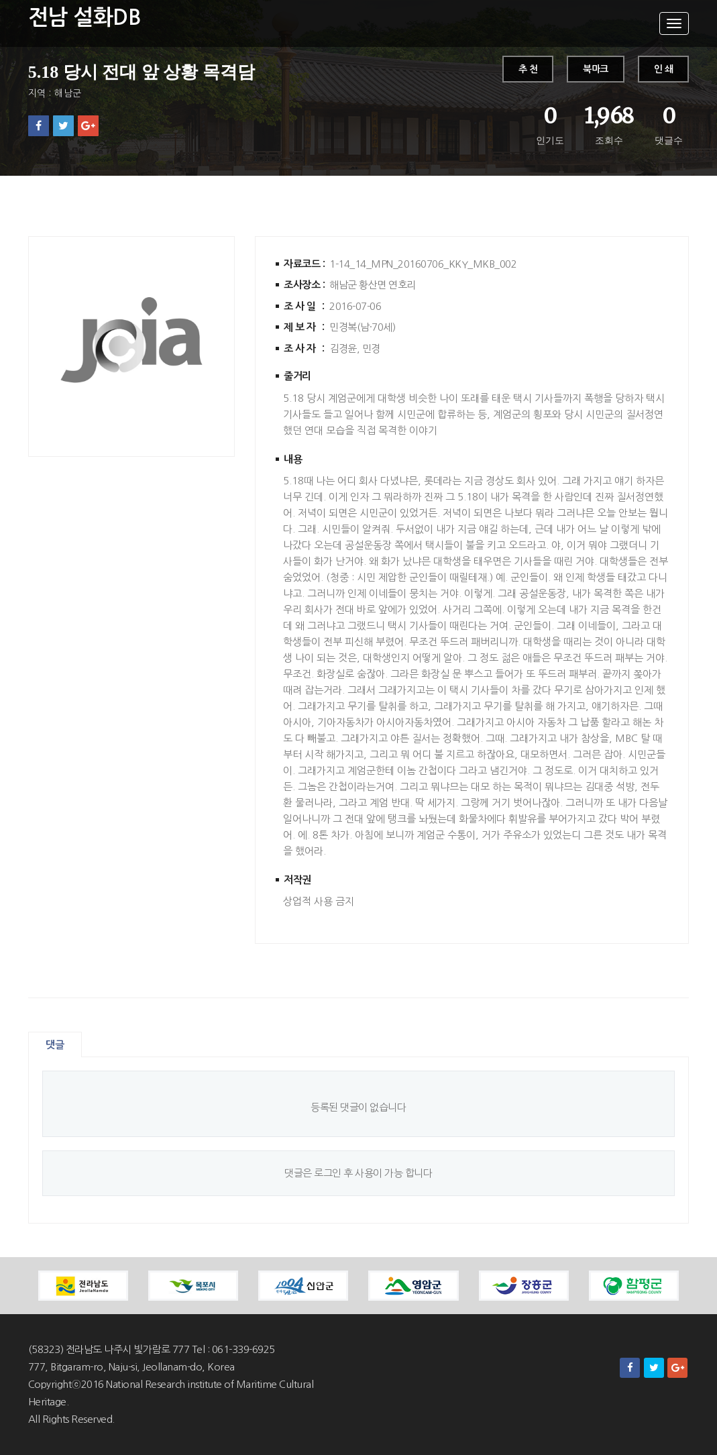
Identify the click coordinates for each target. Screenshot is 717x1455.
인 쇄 (663, 69)
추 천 (528, 69)
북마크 (595, 69)
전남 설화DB (85, 17)
